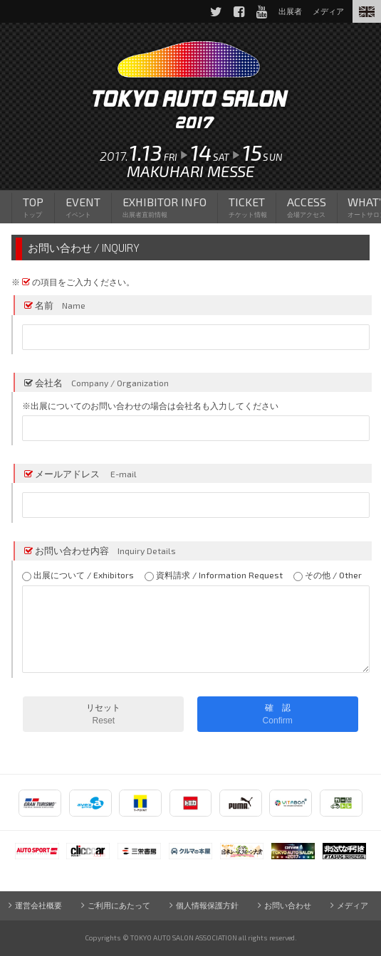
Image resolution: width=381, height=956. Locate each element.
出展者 (289, 11)
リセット (103, 714)
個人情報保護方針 (207, 905)
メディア (328, 11)
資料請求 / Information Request (214, 575)
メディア (353, 905)
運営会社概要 (38, 905)
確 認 (278, 714)
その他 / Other (327, 575)
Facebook (237, 12)
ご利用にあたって (119, 905)
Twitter (215, 12)
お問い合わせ (287, 905)
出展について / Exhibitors (78, 575)
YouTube (260, 12)
